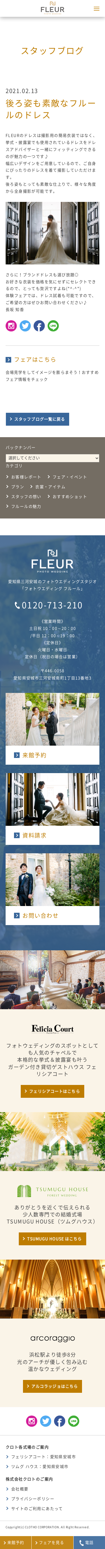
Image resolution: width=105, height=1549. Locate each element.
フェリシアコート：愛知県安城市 (43, 1457)
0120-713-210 (52, 605)
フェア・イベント (70, 477)
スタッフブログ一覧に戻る (39, 419)
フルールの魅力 (26, 506)
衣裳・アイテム (50, 487)
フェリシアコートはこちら (54, 1091)
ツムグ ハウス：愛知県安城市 (40, 1467)
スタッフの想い (26, 497)
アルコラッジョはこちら (54, 1386)
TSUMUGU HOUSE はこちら (54, 1239)
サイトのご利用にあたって (37, 1509)
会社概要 (20, 1489)
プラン (17, 487)
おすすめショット (70, 497)
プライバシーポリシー (32, 1499)
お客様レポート (26, 477)
